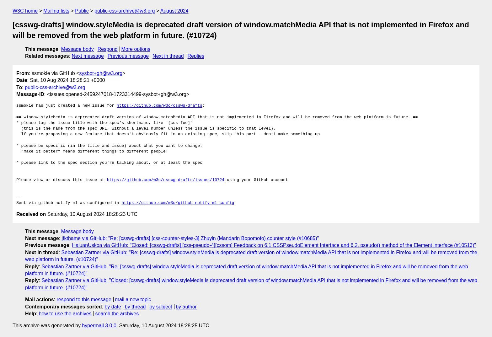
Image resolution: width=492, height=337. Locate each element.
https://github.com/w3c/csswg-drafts (159, 106)
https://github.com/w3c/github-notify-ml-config (177, 203)
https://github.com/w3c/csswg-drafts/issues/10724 (165, 180)
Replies (196, 56)
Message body (77, 49)
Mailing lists (56, 10)
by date (112, 306)
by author (186, 306)
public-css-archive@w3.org (124, 10)
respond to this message (83, 299)
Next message (88, 56)
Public (82, 10)
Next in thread (168, 56)
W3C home (25, 10)
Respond (108, 49)
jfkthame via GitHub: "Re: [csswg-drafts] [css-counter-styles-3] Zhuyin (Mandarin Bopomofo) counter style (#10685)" (190, 238)
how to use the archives (65, 313)
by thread (135, 306)
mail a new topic (133, 299)
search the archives (117, 313)
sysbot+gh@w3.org (101, 73)
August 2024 (174, 10)
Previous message (128, 56)
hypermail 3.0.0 (99, 325)
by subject (160, 306)
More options (136, 49)
